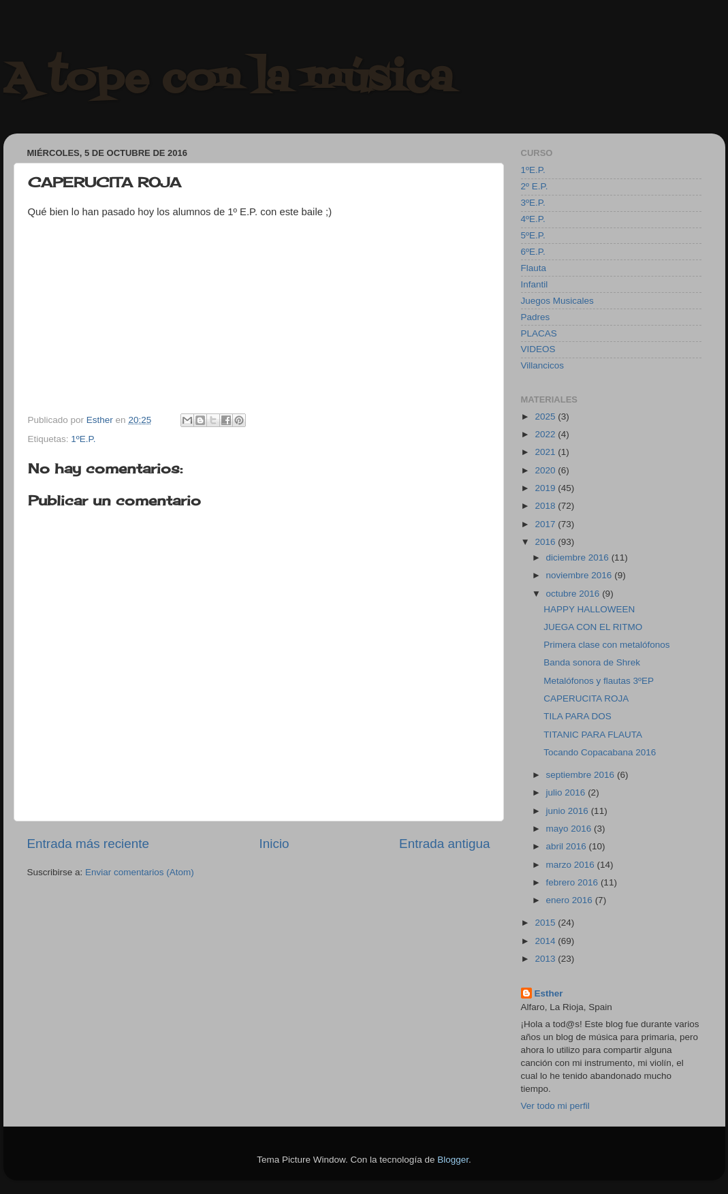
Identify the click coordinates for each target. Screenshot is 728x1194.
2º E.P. (534, 186)
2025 (546, 416)
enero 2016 (570, 900)
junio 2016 (568, 811)
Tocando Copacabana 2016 (599, 752)
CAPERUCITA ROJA (586, 698)
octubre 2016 (574, 593)
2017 (546, 524)
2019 (546, 488)
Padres (535, 317)
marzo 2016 (571, 865)
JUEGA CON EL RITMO (592, 627)
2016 (546, 542)
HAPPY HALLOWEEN (589, 609)
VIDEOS (538, 349)
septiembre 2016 (581, 775)
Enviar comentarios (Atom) (139, 872)
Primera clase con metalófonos (606, 645)
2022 (546, 434)
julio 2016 (567, 792)
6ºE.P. (533, 252)
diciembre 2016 (579, 557)
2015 (546, 922)
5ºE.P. (533, 235)
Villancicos (543, 365)
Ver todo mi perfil (555, 1106)
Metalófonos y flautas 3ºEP (598, 681)
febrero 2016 (573, 882)
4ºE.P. (533, 219)
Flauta (534, 268)
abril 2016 (567, 846)
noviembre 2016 (580, 575)
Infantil (534, 284)
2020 (546, 470)
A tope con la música (228, 80)
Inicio (274, 843)
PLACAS (539, 333)
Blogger (453, 1159)
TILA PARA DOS (577, 716)
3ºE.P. (533, 203)
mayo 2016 (570, 828)
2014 (546, 941)
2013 (546, 959)
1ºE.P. (83, 439)
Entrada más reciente (88, 843)
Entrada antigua (444, 843)
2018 (546, 506)
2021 (546, 452)
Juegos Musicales (557, 301)
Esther (549, 993)
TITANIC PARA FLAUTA (592, 734)
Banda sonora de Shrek (591, 662)
